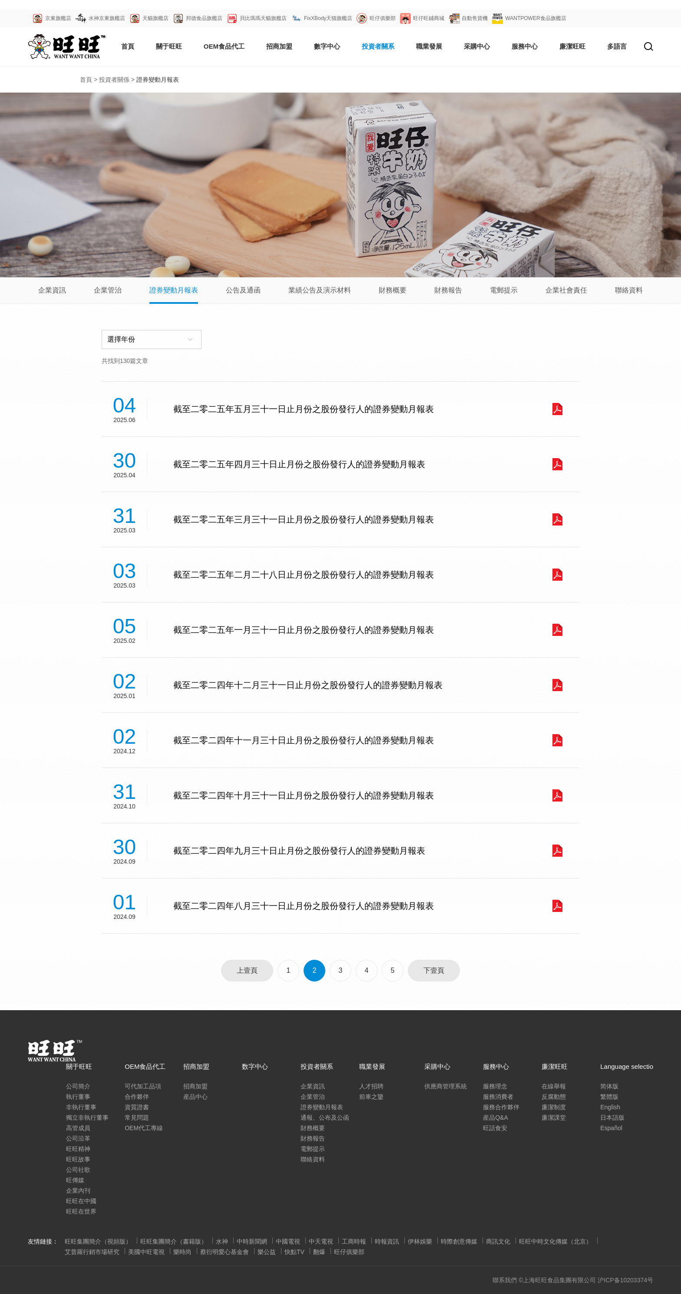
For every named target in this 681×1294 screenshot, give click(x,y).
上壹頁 (247, 970)
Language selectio (626, 1066)
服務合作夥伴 (501, 1107)
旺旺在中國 (81, 1201)
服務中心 (525, 46)
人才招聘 (371, 1086)
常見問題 (137, 1117)
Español (611, 1127)
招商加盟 (279, 46)
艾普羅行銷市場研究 (92, 1251)
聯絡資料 (629, 290)
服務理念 (495, 1086)
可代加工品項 (143, 1086)
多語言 (617, 46)
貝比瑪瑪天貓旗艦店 (263, 18)
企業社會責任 (566, 290)
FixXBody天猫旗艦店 (328, 18)
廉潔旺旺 (572, 46)
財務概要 (393, 290)
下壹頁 (433, 970)
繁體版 (609, 1096)
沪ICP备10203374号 (625, 1280)
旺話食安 (495, 1127)
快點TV (294, 1251)
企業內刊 (78, 1190)
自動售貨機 (475, 18)
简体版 (609, 1086)
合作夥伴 (137, 1096)
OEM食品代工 (224, 46)
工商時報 (354, 1241)
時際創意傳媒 (459, 1241)
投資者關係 (114, 79)
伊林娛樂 (420, 1241)
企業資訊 (52, 290)
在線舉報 (554, 1086)
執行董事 (78, 1096)
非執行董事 (81, 1107)
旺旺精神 (78, 1148)
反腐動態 (554, 1096)
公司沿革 (78, 1138)
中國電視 (288, 1241)
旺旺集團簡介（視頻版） (98, 1241)
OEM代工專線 (144, 1127)
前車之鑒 (371, 1096)
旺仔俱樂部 (383, 18)
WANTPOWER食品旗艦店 (535, 18)
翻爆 (319, 1251)
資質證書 (137, 1107)
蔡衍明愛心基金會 (224, 1251)
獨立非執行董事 (87, 1117)
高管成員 (78, 1127)
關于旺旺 (169, 46)
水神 (222, 1241)
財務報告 (448, 290)
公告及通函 (243, 290)
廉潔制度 (554, 1107)
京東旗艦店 (58, 18)
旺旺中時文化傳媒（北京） (555, 1241)
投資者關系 (378, 46)
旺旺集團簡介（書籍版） (173, 1241)
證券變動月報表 (173, 290)
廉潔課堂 (554, 1117)
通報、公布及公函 (325, 1117)
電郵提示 (504, 290)
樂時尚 (182, 1251)
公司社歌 (78, 1169)
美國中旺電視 (146, 1251)
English (610, 1107)
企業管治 (108, 290)
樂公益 (267, 1251)
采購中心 (437, 1066)
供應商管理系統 (445, 1086)
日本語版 (612, 1117)
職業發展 (429, 46)
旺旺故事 (78, 1159)
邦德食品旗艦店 (204, 18)
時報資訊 (387, 1241)
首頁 (127, 46)
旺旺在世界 (81, 1211)
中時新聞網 (252, 1241)
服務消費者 (498, 1096)
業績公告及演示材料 (319, 290)
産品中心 (195, 1096)
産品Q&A (495, 1117)
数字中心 (255, 1066)
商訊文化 (498, 1241)
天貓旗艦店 (155, 18)
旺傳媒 (75, 1180)
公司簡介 (78, 1086)
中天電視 (321, 1241)
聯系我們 (505, 1280)
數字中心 (327, 46)
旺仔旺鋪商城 (428, 18)
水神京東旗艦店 (107, 18)
